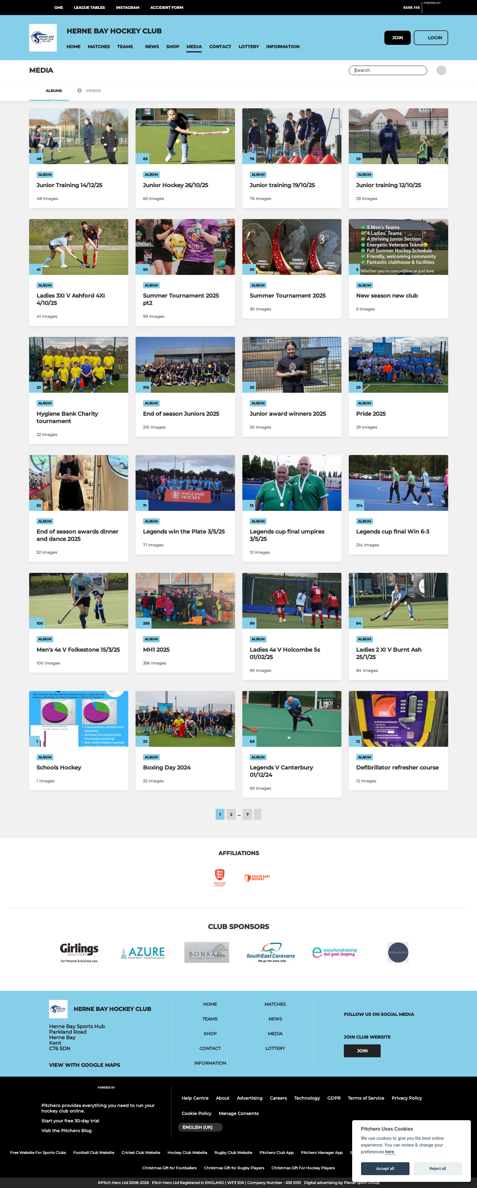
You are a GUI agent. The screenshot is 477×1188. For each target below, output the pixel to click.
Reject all (437, 1168)
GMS (58, 7)
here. (390, 1152)
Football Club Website (93, 1152)
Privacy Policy (407, 1098)
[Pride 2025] (398, 365)
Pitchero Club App (277, 1152)
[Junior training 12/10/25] (398, 136)
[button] (73, 47)
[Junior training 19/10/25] (292, 136)
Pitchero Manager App (322, 1152)
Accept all (385, 1168)
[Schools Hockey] (79, 719)
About (222, 1098)
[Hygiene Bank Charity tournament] (79, 365)
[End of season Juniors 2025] (185, 365)
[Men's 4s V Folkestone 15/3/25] (79, 601)
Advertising (250, 1098)
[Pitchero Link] (436, 10)
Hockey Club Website (187, 1152)
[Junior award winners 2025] (292, 365)
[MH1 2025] (185, 601)
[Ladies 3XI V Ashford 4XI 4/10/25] (79, 247)
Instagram (127, 7)
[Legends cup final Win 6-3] (398, 483)
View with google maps (84, 1065)
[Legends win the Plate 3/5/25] (185, 483)
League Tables (89, 7)
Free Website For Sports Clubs (38, 1152)
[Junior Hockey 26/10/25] (185, 136)
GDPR (333, 1098)
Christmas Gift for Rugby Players (234, 1168)
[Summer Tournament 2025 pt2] (185, 247)
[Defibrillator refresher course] (398, 719)
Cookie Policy (196, 1113)
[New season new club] (398, 247)
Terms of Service (366, 1098)
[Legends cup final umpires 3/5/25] (292, 483)
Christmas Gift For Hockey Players (303, 1168)
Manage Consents (239, 1113)
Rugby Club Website (233, 1152)
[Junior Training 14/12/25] (79, 136)
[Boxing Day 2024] (185, 719)
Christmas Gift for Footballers (169, 1168)
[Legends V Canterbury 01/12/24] (292, 719)
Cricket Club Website (140, 1152)
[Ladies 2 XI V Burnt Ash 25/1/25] (398, 601)
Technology (307, 1098)
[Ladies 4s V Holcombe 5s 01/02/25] (292, 601)
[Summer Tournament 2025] (292, 247)
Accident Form (166, 7)
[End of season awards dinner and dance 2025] (79, 483)
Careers (278, 1098)
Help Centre (195, 1098)
